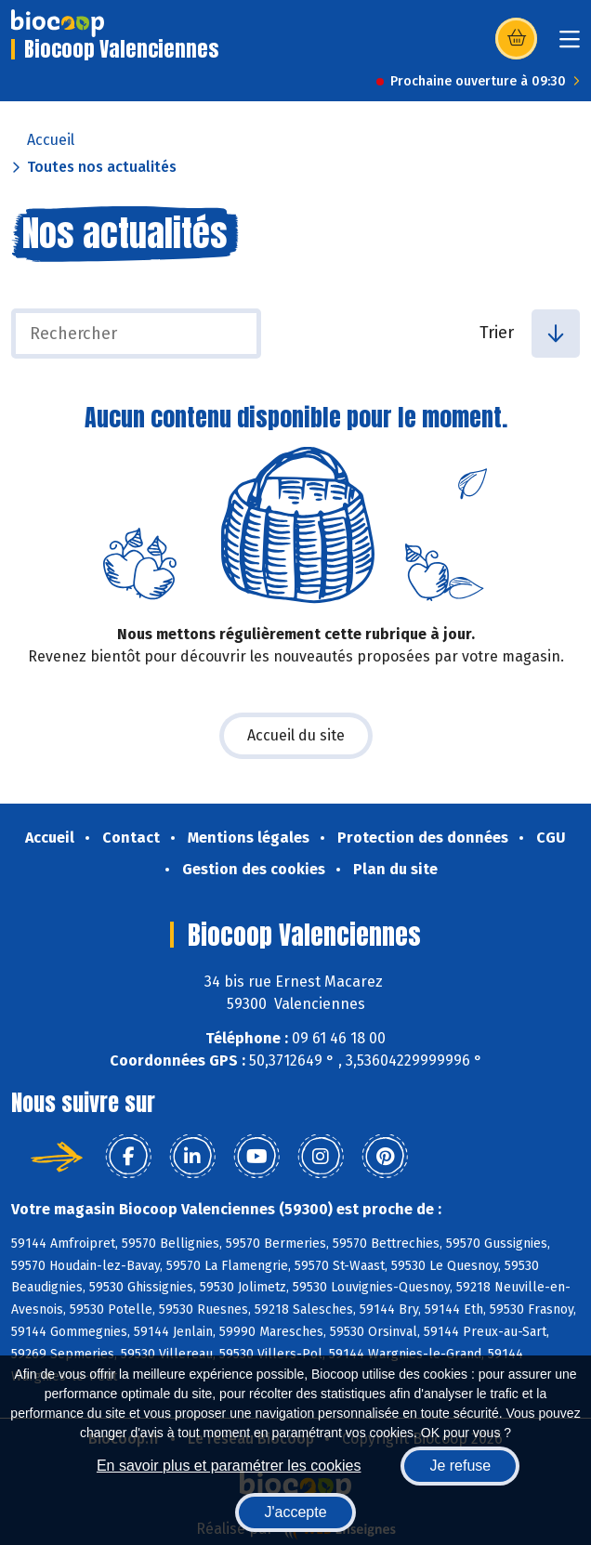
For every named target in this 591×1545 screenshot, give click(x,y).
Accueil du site (296, 735)
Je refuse (460, 1465)
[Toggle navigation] (569, 45)
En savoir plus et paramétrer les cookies (229, 1465)
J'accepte (295, 1512)
